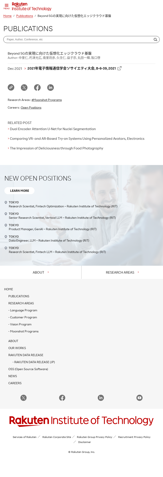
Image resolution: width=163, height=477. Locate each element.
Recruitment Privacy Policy (134, 437)
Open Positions (31, 107)
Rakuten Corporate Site (56, 437)
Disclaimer (84, 442)
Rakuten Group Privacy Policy (94, 437)
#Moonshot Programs (47, 100)
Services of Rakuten (24, 437)
